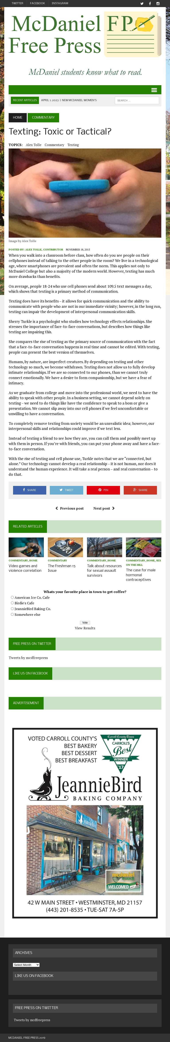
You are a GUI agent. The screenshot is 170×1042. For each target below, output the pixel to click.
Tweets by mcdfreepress (28, 657)
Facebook (37, 3)
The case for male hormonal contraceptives (141, 575)
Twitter (17, 3)
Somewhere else (27, 613)
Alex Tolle (33, 145)
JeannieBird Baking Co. (32, 608)
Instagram (60, 3)
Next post (104, 508)
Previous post (69, 508)
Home (33, 560)
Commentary (54, 145)
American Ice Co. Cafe (31, 597)
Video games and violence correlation (24, 568)
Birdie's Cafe (24, 602)
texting (73, 145)
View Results (85, 627)
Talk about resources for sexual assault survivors (104, 570)
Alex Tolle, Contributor (44, 249)
